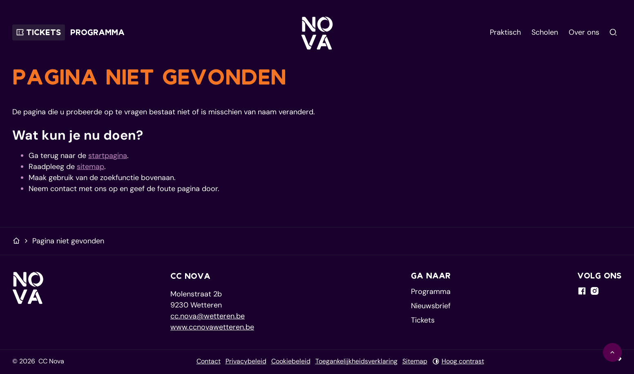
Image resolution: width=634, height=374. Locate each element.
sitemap (90, 166)
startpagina (107, 155)
